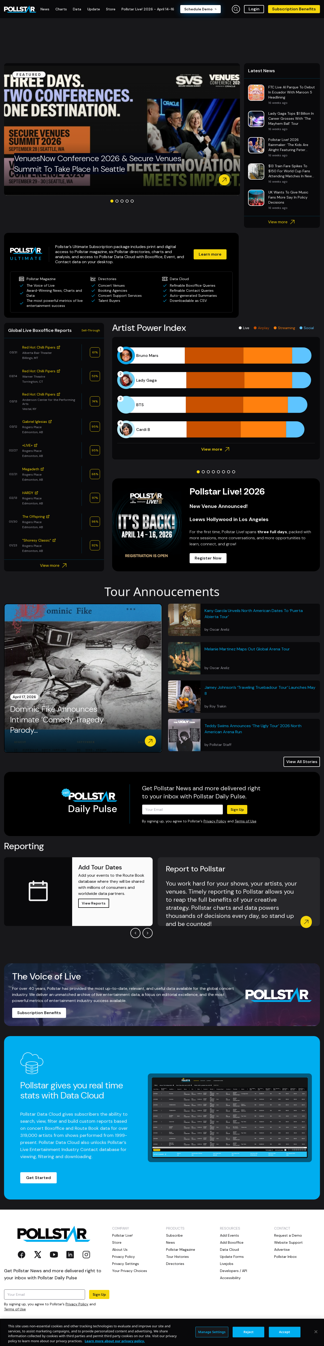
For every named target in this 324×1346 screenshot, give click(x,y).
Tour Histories (177, 1256)
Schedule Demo (200, 9)
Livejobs (226, 1263)
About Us (120, 1249)
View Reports (94, 903)
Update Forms (232, 1256)
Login (254, 9)
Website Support (288, 1242)
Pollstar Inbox (285, 1256)
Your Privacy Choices (129, 1270)
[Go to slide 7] (228, 471)
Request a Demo (288, 1235)
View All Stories (301, 761)
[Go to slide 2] (116, 201)
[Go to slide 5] (132, 201)
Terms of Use (245, 821)
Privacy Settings (125, 1263)
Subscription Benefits (294, 9)
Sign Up (237, 809)
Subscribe (174, 1235)
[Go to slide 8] (233, 471)
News (170, 1242)
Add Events (229, 1235)
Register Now (208, 558)
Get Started (38, 1177)
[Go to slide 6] (223, 471)
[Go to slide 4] (127, 201)
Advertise (282, 1249)
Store (117, 1242)
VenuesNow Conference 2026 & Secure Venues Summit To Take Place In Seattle (97, 163)
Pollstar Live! (122, 1235)
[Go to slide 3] (122, 201)
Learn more (210, 254)
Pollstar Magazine (180, 1249)
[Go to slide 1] (111, 201)
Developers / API (233, 1270)
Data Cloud (229, 1249)
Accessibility (230, 1278)
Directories (175, 1263)
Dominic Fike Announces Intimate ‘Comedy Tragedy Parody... (57, 719)
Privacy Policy (215, 821)
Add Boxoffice (232, 1242)
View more (282, 222)
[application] (216, 392)
